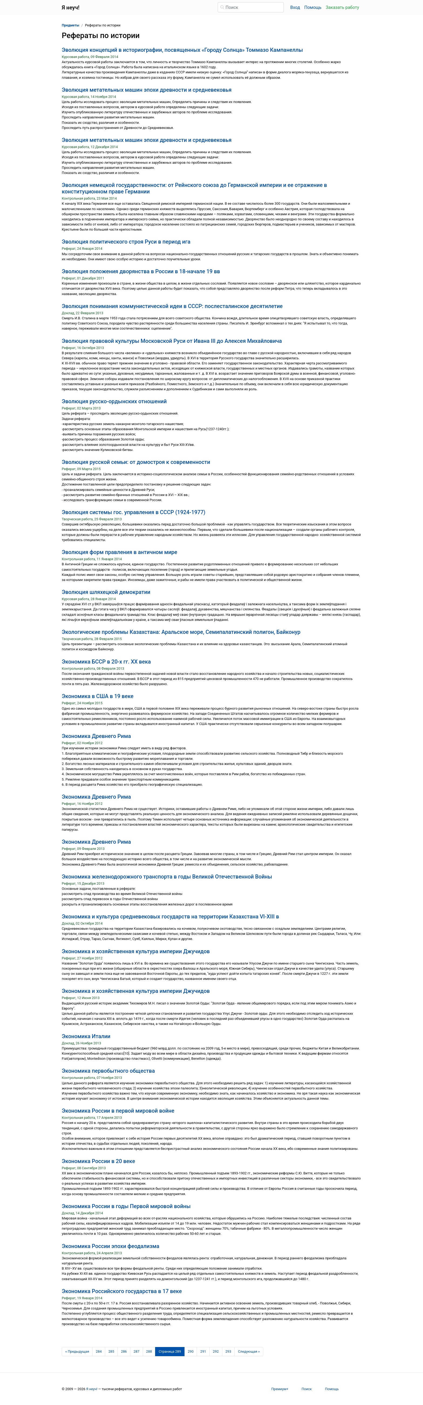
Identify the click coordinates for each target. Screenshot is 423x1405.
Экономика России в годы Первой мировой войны (126, 1206)
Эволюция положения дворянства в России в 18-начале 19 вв (141, 271)
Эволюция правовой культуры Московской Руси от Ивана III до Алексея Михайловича (172, 341)
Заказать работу (342, 7)
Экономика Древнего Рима (96, 736)
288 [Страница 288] (149, 1351)
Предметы (70, 25)
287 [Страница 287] (136, 1351)
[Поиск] (251, 7)
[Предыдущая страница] (77, 1351)
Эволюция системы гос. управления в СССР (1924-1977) (133, 512)
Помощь (312, 7)
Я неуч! (91, 1389)
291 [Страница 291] (203, 1351)
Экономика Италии (86, 1036)
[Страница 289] (170, 1351)
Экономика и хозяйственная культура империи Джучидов (136, 951)
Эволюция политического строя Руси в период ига (126, 241)
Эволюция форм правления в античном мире (119, 552)
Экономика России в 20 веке (98, 1161)
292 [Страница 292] (216, 1351)
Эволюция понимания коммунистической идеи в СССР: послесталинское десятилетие (172, 306)
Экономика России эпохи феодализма (110, 1246)
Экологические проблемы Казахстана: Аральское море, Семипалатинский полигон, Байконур (181, 632)
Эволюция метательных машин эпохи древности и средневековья (146, 90)
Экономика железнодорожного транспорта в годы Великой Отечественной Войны (167, 876)
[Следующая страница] (248, 1351)
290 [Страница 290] (191, 1351)
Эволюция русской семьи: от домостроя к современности (136, 462)
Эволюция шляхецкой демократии (106, 592)
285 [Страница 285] (111, 1351)
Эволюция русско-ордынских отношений (114, 401)
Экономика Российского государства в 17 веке (122, 1291)
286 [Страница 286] (124, 1351)
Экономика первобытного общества (108, 1071)
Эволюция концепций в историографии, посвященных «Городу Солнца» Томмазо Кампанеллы (182, 50)
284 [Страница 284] (99, 1351)
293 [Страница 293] (228, 1351)
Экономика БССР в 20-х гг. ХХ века (106, 661)
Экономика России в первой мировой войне (118, 1110)
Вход (295, 7)
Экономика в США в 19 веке (98, 696)
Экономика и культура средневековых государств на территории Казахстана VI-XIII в (170, 916)
